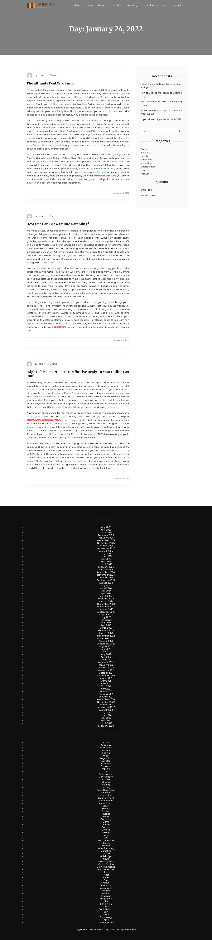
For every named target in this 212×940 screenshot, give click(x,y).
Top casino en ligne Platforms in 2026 (161, 119)
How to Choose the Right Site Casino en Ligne (161, 94)
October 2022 (106, 641)
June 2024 (106, 588)
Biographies (106, 758)
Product (176, 5)
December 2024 (106, 572)
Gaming (106, 827)
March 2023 (106, 628)
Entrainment (106, 803)
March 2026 (106, 532)
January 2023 (106, 633)
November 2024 (106, 575)
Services (106, 893)
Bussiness (106, 766)
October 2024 (105, 577)
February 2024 (106, 598)
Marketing (132, 5)
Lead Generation (106, 840)
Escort (106, 806)
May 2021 (106, 686)
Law (165, 5)
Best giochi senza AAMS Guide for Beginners (161, 103)
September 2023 (106, 612)
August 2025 (106, 551)
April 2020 (106, 720)
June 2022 (106, 651)
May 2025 (106, 559)
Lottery (106, 845)
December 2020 (106, 699)
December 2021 (106, 667)
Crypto (106, 782)
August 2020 (106, 710)
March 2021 (106, 691)
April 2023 (106, 625)
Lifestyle (106, 843)
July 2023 (106, 617)
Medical (106, 853)
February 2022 (106, 662)
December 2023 (106, 604)
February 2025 (106, 567)
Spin (106, 912)
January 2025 (106, 569)
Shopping (106, 896)
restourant (106, 888)
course (106, 779)
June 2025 (106, 556)
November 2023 (106, 606)
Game (106, 821)
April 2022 (106, 657)
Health (101, 5)
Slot (52, 216)
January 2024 (106, 601)
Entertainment (150, 5)
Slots (106, 906)
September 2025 (106, 548)
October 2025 (105, 545)
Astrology (106, 745)
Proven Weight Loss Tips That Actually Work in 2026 (161, 112)
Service (106, 890)
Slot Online (106, 904)
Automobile (106, 747)
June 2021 (106, 683)
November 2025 (106, 543)
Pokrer (106, 877)
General (106, 829)
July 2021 (106, 681)
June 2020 (106, 715)
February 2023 (106, 630)
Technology (106, 917)
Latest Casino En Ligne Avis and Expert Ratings (161, 85)
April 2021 (106, 688)
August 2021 (106, 678)
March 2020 (106, 723)
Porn (105, 880)
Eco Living (106, 792)
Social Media (106, 909)
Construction (106, 776)
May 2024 (106, 590)
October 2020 (105, 704)
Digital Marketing (106, 790)
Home (106, 835)
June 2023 (106, 620)
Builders (106, 761)
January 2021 (106, 696)
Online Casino (106, 864)
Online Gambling (106, 867)
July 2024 (106, 585)
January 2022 (106, 665)
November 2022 (106, 638)
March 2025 (106, 564)
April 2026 (106, 530)
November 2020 (106, 702)
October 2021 (106, 673)
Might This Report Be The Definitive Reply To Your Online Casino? (77, 374)
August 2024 (106, 582)
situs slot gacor (149, 195)
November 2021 (106, 670)
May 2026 (106, 527)
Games (106, 824)
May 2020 (106, 718)
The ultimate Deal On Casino (50, 83)
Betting (106, 753)
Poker (106, 874)
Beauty (106, 750)
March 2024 (106, 596)
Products (106, 885)
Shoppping (106, 898)
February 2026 (106, 535)
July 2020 (106, 712)
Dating (106, 784)
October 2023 (106, 609)
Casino (75, 5)
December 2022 (106, 635)
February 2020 (106, 726)
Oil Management (106, 861)
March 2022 (106, 659)
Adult (106, 742)
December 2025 (106, 540)
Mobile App (106, 856)
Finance (106, 814)
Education (115, 5)
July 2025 (106, 553)
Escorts (106, 808)
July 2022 (106, 649)
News (106, 859)
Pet (106, 872)
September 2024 (106, 580)
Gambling (106, 819)
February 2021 (106, 694)
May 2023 (106, 622)
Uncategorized (106, 922)
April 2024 (106, 593)
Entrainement (106, 800)
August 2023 (106, 614)
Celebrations (106, 774)
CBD (106, 771)
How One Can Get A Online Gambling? (57, 224)
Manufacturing (106, 848)
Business (88, 5)
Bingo (106, 755)
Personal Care (106, 869)
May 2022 (106, 654)
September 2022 (106, 643)
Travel (106, 920)
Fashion (106, 811)
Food (106, 816)
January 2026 (106, 537)
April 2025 (106, 561)
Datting (106, 787)
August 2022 (106, 646)
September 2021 (106, 675)
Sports (105, 914)
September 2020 (106, 707)
